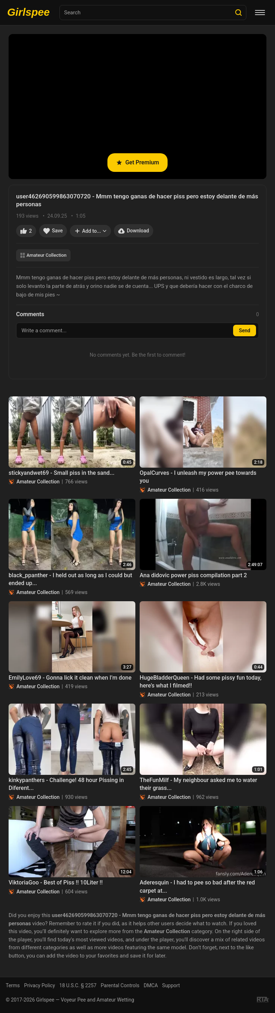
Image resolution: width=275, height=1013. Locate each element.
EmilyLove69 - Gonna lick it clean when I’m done (70, 677)
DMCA (151, 985)
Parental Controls (120, 985)
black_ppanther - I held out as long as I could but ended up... (70, 579)
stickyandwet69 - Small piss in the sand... (62, 472)
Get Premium (137, 162)
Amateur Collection (43, 255)
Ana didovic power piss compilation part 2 (193, 575)
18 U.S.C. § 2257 (78, 985)
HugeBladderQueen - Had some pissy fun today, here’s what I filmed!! (200, 681)
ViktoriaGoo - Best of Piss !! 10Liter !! (56, 882)
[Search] (238, 12)
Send (244, 330)
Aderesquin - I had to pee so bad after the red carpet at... (197, 886)
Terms (13, 985)
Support (171, 985)
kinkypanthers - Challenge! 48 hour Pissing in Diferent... (66, 784)
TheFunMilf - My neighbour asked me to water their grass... (198, 784)
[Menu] (260, 12)
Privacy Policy (39, 985)
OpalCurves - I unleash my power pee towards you (198, 476)
